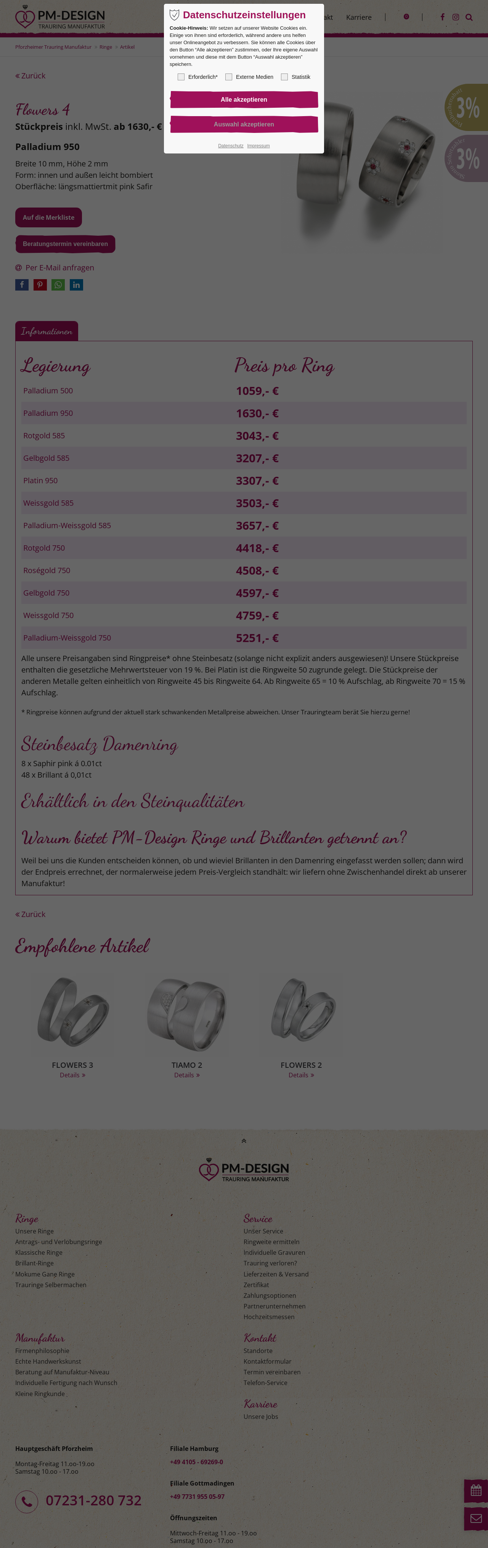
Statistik (295, 76)
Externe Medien (249, 76)
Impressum (258, 146)
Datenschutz (231, 146)
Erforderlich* (198, 76)
